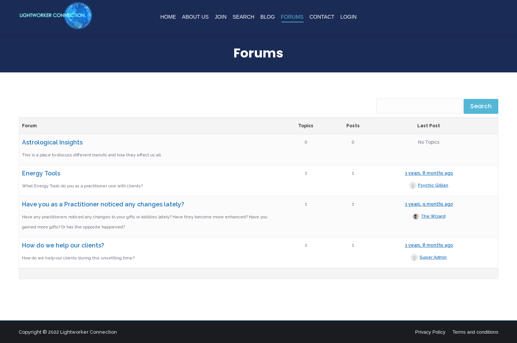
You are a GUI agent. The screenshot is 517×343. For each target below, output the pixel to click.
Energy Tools (41, 173)
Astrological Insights (52, 142)
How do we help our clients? (63, 245)
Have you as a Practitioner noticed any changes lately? (103, 204)
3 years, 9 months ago (429, 204)
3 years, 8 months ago (429, 173)
